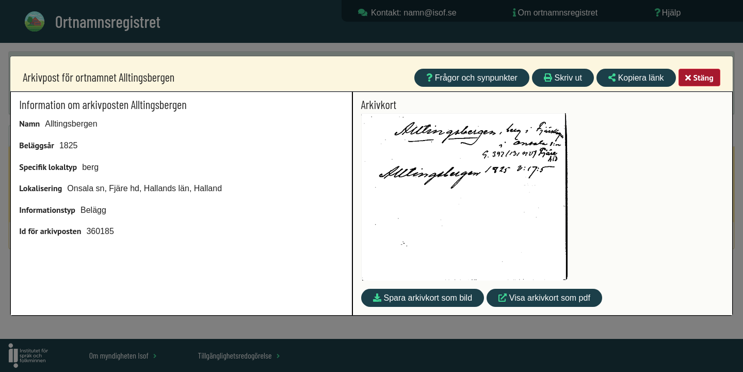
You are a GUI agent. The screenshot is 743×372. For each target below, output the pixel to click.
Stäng (699, 77)
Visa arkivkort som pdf (544, 297)
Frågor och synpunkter (472, 77)
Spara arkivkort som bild (422, 297)
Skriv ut (563, 77)
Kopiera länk (636, 77)
